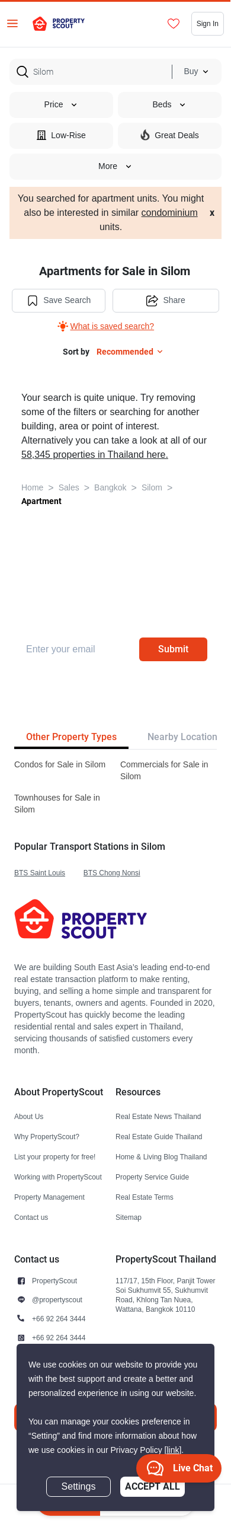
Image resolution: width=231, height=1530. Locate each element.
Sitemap (129, 1217)
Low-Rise (61, 135)
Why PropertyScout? (46, 1136)
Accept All (152, 1486)
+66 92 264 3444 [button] (58, 1318)
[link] (173, 1450)
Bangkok (110, 488)
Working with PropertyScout (58, 1176)
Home (32, 488)
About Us (28, 1116)
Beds (170, 105)
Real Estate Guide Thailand (159, 1136)
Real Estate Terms (145, 1197)
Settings (79, 1487)
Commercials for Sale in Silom (164, 771)
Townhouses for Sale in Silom (57, 804)
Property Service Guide (152, 1176)
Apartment (41, 501)
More (115, 166)
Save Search (59, 301)
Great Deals (169, 135)
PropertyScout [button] (54, 1280)
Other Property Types (71, 736)
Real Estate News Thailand (158, 1116)
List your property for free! (54, 1156)
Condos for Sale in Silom (59, 765)
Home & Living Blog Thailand (161, 1156)
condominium (170, 213)
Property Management (49, 1197)
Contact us (31, 1217)
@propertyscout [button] (57, 1299)
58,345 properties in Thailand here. (94, 455)
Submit (173, 649)
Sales (69, 488)
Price (61, 105)
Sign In (208, 23)
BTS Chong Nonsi (112, 872)
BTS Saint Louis (39, 872)
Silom (152, 488)
